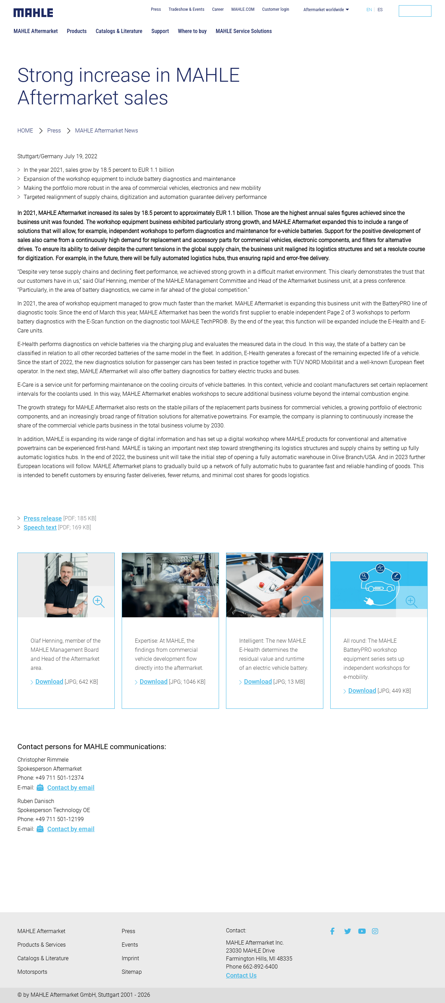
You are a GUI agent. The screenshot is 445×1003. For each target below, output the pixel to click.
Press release (43, 518)
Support (160, 31)
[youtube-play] (360, 931)
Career (218, 9)
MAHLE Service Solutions (244, 31)
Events (130, 944)
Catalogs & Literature (119, 31)
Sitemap (132, 972)
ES (380, 9)
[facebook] (332, 931)
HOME (25, 130)
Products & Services (41, 944)
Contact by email (65, 787)
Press (156, 9)
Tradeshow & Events (186, 9)
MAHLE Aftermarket (36, 31)
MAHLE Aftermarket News (106, 130)
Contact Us (241, 975)
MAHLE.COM (242, 9)
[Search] (415, 11)
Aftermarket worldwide (324, 9)
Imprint (130, 958)
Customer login (275, 9)
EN (369, 9)
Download (49, 681)
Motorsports (32, 972)
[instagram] (373, 931)
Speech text (40, 527)
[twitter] (346, 931)
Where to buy (192, 31)
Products (77, 31)
